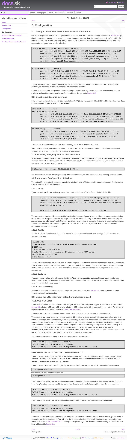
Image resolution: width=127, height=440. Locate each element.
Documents (60, 13)
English (120, 2)
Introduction (6, 25)
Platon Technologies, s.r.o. (55, 436)
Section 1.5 (95, 290)
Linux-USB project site (72, 309)
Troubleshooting (8, 38)
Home (32, 13)
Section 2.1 (35, 306)
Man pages (41, 13)
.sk (11, 3)
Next (123, 20)
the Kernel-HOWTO (55, 420)
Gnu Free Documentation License (14, 42)
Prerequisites (6, 28)
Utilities (70, 13)
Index (4, 22)
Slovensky (111, 2)
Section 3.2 (91, 93)
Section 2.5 (115, 35)
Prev (33, 20)
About (78, 13)
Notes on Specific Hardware (12, 35)
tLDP (3, 13)
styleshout (121, 436)
